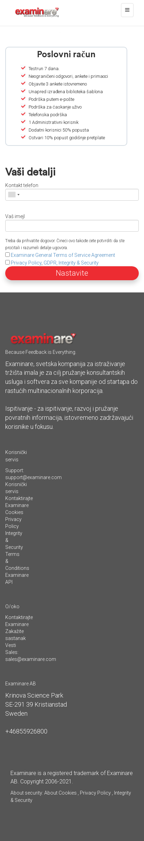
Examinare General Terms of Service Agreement (63, 255)
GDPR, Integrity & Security (71, 263)
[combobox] (14, 194)
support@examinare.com (33, 477)
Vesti (10, 645)
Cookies (14, 512)
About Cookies (60, 793)
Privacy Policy (26, 263)
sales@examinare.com (30, 659)
